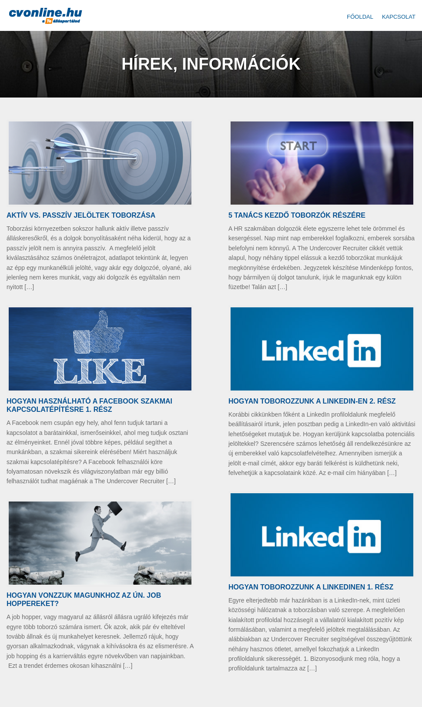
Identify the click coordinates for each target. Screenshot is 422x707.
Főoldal (360, 16)
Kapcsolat (398, 16)
